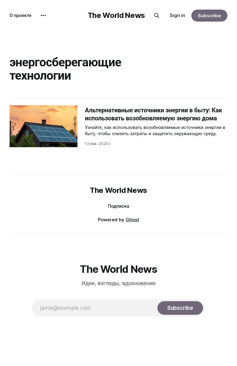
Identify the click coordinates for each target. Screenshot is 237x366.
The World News (116, 15)
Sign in (177, 15)
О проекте (20, 15)
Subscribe (209, 16)
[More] (43, 15)
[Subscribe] (180, 308)
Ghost (132, 220)
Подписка (118, 206)
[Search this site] (157, 15)
